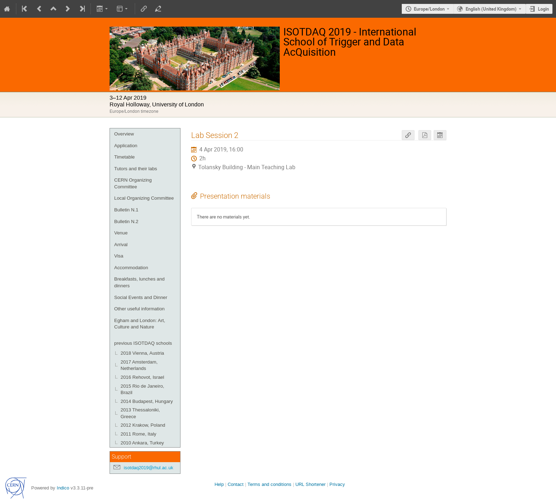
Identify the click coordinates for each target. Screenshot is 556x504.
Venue (121, 233)
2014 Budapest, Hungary (147, 401)
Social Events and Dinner (140, 297)
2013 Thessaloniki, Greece (140, 413)
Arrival (121, 244)
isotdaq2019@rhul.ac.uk (148, 468)
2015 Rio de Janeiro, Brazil (142, 389)
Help (219, 484)
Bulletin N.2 (126, 221)
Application (125, 145)
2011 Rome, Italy (138, 434)
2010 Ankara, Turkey (142, 442)
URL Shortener (310, 484)
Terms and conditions (269, 484)
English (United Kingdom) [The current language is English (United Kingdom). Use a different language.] (491, 9)
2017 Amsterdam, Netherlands (139, 365)
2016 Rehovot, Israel (142, 377)
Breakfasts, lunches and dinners (139, 282)
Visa (118, 256)
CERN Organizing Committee (133, 183)
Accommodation (131, 267)
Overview (124, 134)
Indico (63, 488)
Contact (236, 484)
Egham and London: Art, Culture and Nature (139, 324)
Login (543, 9)
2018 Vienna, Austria (142, 353)
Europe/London (429, 9)
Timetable (124, 157)
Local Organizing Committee (144, 198)
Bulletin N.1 (126, 209)
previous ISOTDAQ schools (143, 343)
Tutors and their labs (135, 168)
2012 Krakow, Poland (143, 425)
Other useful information (139, 308)
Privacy (337, 484)
